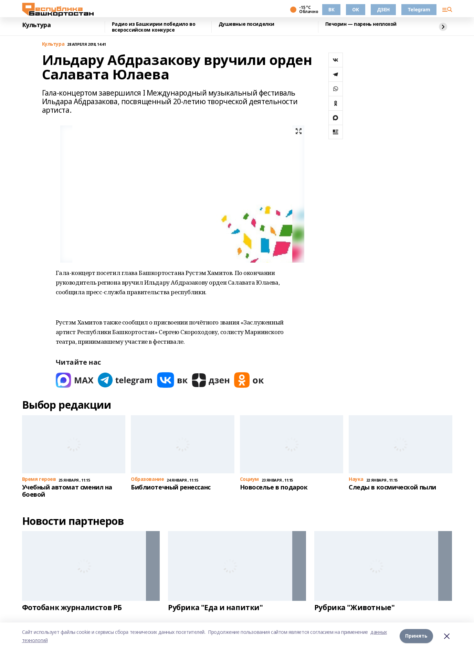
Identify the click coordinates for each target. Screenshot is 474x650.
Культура (36, 25)
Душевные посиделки (246, 24)
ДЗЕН (383, 9)
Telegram (419, 9)
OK (355, 9)
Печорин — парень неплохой (361, 24)
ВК (331, 9)
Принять (416, 636)
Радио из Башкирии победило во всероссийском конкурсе (154, 27)
